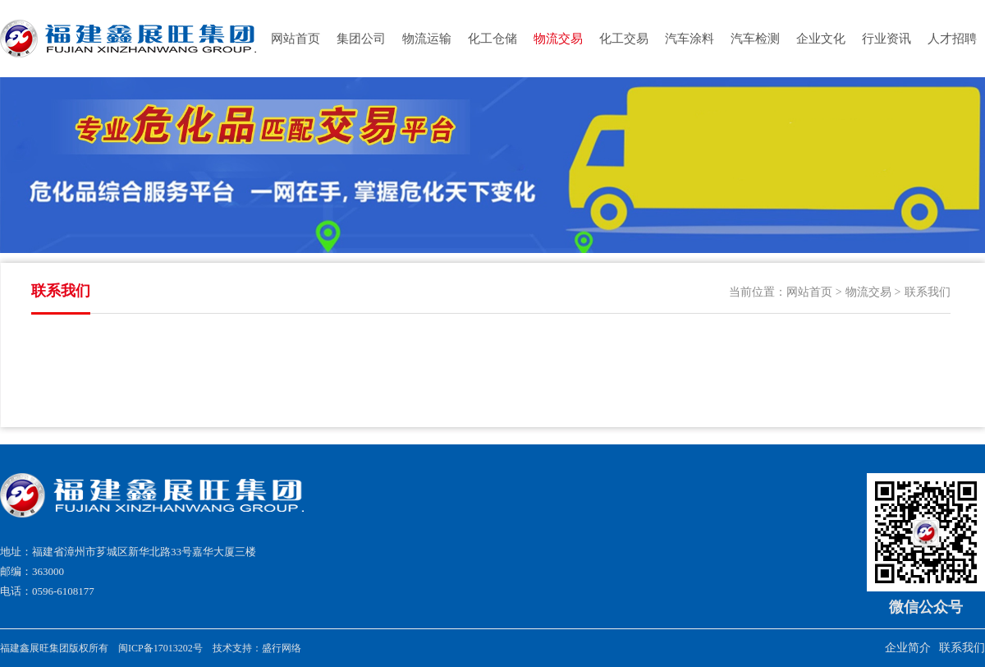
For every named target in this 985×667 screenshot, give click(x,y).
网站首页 (295, 38)
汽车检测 (755, 38)
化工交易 (623, 38)
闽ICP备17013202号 (160, 648)
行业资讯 (886, 38)
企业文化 (820, 38)
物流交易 (558, 38)
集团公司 (361, 38)
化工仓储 (492, 38)
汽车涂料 (689, 38)
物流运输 (426, 38)
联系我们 (928, 292)
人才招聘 (952, 38)
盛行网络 (281, 648)
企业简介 (908, 648)
